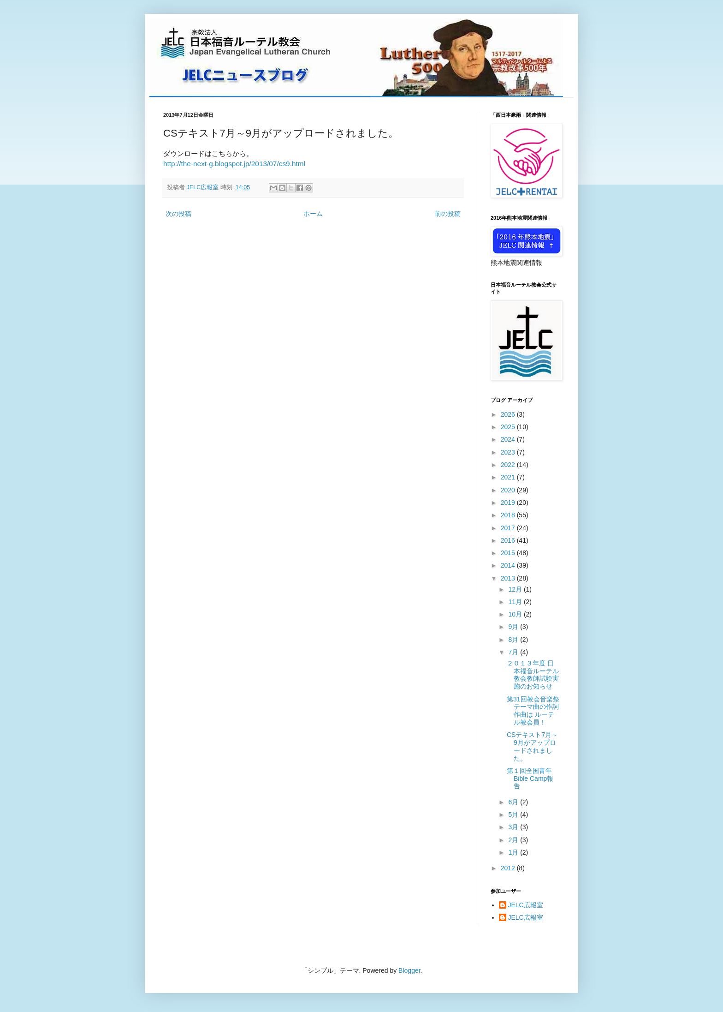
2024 (509, 439)
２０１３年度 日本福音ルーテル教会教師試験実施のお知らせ (533, 674)
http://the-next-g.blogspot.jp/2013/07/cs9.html (234, 164)
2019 (509, 502)
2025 (509, 427)
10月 (515, 614)
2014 (509, 565)
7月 (514, 652)
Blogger (409, 970)
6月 (514, 802)
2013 (509, 578)
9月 (514, 626)
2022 (509, 464)
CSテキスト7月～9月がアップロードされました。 (532, 746)
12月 (515, 589)
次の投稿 (178, 213)
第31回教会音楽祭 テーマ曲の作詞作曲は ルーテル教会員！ (537, 710)
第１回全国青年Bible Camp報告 (530, 778)
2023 (509, 452)
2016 (509, 540)
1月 (514, 852)
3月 (514, 827)
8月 (514, 639)
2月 (514, 840)
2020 (509, 490)
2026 (509, 414)
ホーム (313, 213)
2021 (509, 477)
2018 (509, 515)
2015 (509, 553)
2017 (509, 528)
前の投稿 (448, 213)
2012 (509, 868)
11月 (515, 601)
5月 (514, 814)
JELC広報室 (525, 905)
